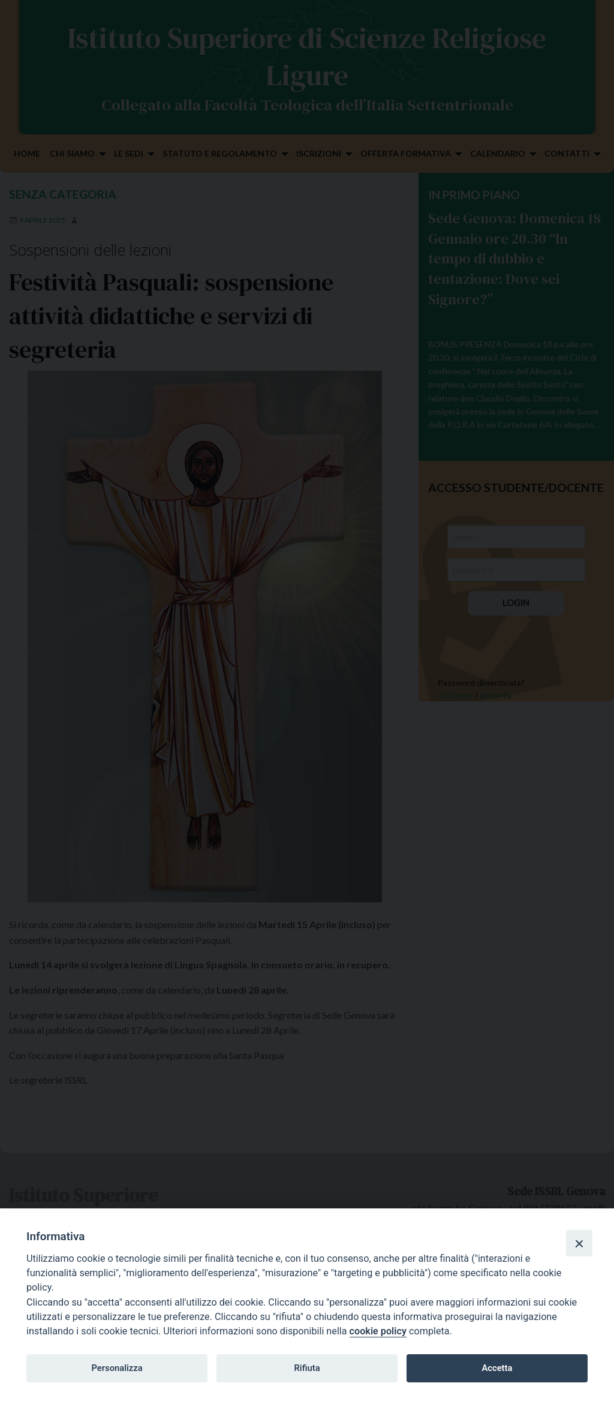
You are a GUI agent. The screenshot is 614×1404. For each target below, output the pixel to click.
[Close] (579, 1243)
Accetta (496, 1368)
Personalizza (116, 1368)
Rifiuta (307, 1368)
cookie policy (378, 1331)
